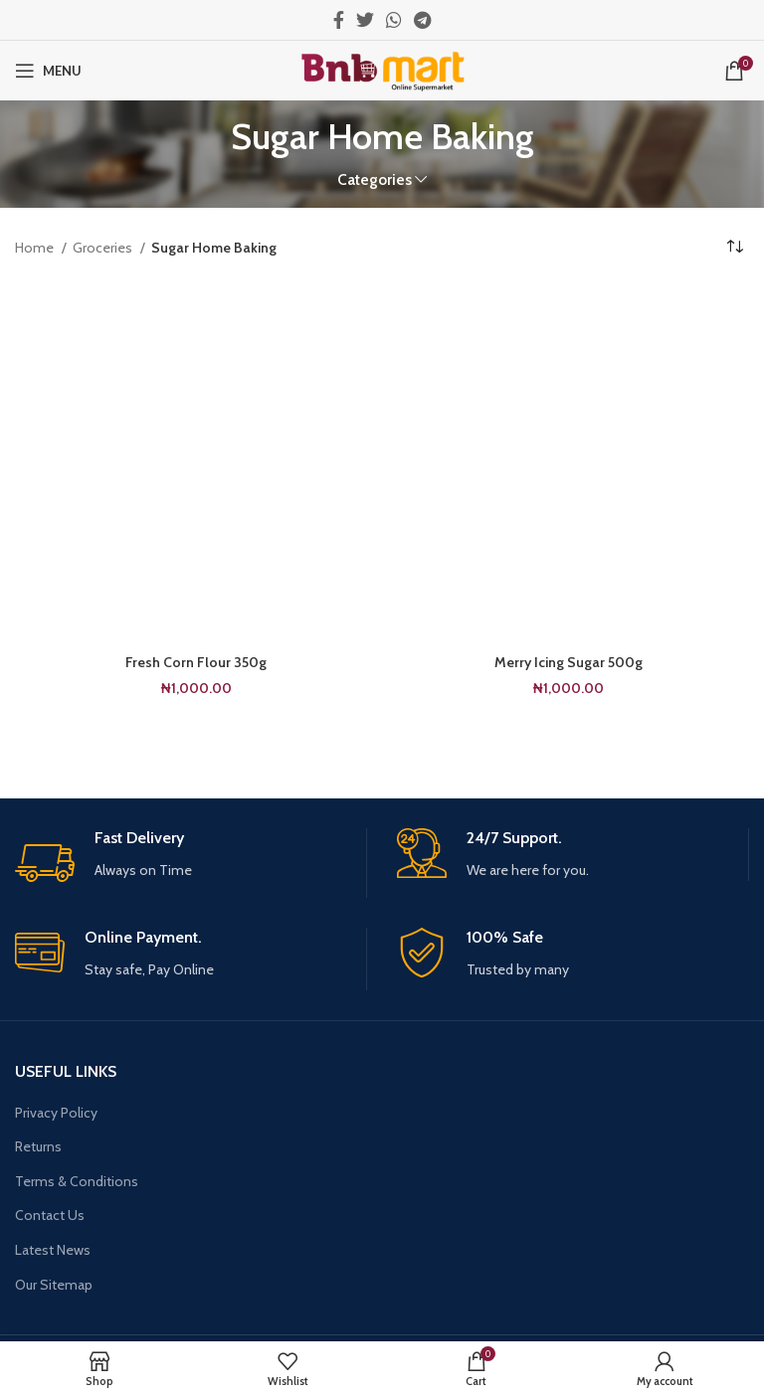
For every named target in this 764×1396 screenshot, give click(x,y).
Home (36, 248)
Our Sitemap (54, 1285)
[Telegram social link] (422, 20)
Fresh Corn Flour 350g (196, 662)
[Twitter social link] (365, 20)
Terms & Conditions (76, 1181)
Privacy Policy (56, 1113)
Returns (38, 1146)
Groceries (104, 248)
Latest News (53, 1250)
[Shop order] (734, 247)
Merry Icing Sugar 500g (568, 662)
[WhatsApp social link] (394, 20)
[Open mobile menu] (48, 70)
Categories (374, 179)
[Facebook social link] (338, 20)
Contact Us (50, 1215)
